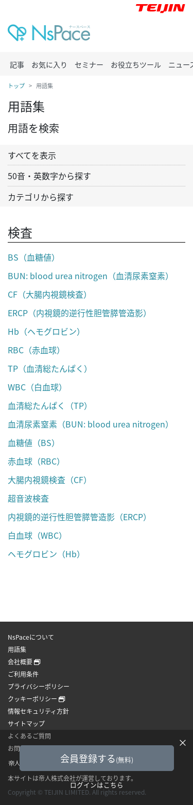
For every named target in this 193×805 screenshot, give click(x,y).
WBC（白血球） (37, 387)
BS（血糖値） (34, 257)
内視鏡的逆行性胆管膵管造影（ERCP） (79, 516)
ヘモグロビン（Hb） (46, 553)
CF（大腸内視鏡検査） (50, 294)
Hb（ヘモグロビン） (46, 331)
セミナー (89, 64)
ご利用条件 (23, 674)
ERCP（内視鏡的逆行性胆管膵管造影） (79, 312)
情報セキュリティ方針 (38, 711)
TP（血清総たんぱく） (50, 368)
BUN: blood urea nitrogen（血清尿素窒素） (90, 275)
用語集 (17, 649)
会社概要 (24, 661)
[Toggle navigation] (172, 35)
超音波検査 (28, 498)
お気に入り (49, 64)
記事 (17, 64)
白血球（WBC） (37, 535)
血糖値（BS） (34, 442)
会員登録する (96, 758)
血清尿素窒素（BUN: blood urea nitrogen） (90, 424)
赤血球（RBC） (36, 461)
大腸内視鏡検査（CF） (50, 479)
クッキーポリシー (36, 699)
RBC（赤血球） (36, 350)
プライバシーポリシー (38, 686)
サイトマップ (26, 723)
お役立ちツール (136, 64)
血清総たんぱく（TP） (50, 405)
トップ (16, 86)
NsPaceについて (31, 637)
